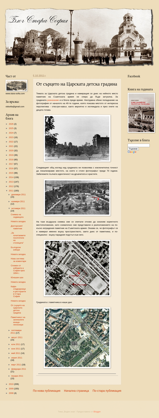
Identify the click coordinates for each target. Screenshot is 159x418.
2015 (11, 173)
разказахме (53, 100)
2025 (11, 128)
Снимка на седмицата (17, 215)
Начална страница (76, 390)
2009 (11, 388)
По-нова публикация (46, 390)
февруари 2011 (18, 369)
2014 (11, 177)
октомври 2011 (18, 208)
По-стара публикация (107, 390)
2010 (11, 384)
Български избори (16, 248)
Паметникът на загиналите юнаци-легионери (18, 321)
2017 (11, 164)
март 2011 (16, 364)
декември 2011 (18, 194)
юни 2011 (16, 348)
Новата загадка (18, 221)
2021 (11, 146)
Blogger (97, 411)
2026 (11, 124)
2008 (11, 393)
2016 (11, 168)
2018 (11, 159)
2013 (11, 182)
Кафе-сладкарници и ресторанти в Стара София (18, 291)
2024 (11, 133)
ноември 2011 (18, 201)
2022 (11, 141)
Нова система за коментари (18, 259)
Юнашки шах (17, 277)
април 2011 (16, 357)
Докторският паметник (17, 227)
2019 (11, 155)
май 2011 (16, 353)
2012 (11, 186)
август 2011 (16, 337)
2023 (11, 137)
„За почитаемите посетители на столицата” (18, 238)
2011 (11, 190)
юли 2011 (16, 344)
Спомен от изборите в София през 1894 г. (18, 269)
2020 (11, 150)
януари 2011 (17, 376)
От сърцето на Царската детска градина (18, 309)
